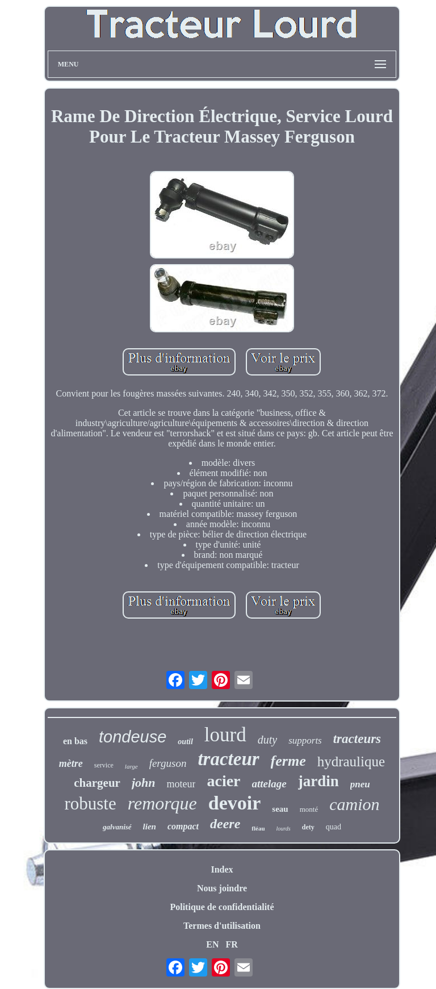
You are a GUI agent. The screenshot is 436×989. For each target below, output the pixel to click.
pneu (360, 784)
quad (333, 827)
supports (305, 740)
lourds (283, 828)
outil (185, 741)
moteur (180, 784)
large (131, 766)
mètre (71, 763)
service (104, 765)
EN (212, 944)
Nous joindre (222, 888)
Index (222, 869)
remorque (162, 803)
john (144, 782)
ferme (288, 761)
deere (225, 823)
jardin (318, 781)
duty (267, 739)
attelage (269, 784)
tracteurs (357, 739)
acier (223, 781)
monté (309, 809)
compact (183, 826)
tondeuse (132, 737)
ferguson (168, 763)
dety (308, 827)
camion (354, 804)
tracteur (228, 759)
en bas (75, 741)
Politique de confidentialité (222, 907)
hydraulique (351, 761)
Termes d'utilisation (222, 925)
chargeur (97, 783)
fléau (258, 828)
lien (149, 826)
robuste (90, 803)
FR (231, 944)
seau (280, 808)
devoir (234, 802)
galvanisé (117, 827)
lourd (225, 735)
